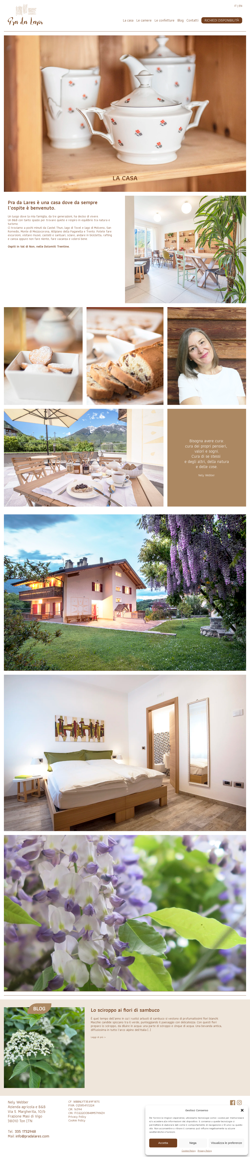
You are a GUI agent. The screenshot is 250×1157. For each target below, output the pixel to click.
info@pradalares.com (32, 1136)
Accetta (163, 1142)
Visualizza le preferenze (226, 1142)
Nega (192, 1142)
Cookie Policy (189, 1150)
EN (240, 6)
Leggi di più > (98, 1037)
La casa (128, 20)
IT (235, 6)
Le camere (144, 20)
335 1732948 (25, 1131)
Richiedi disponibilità (221, 20)
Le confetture (164, 20)
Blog (180, 20)
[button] (242, 1110)
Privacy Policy (205, 1150)
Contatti (192, 20)
